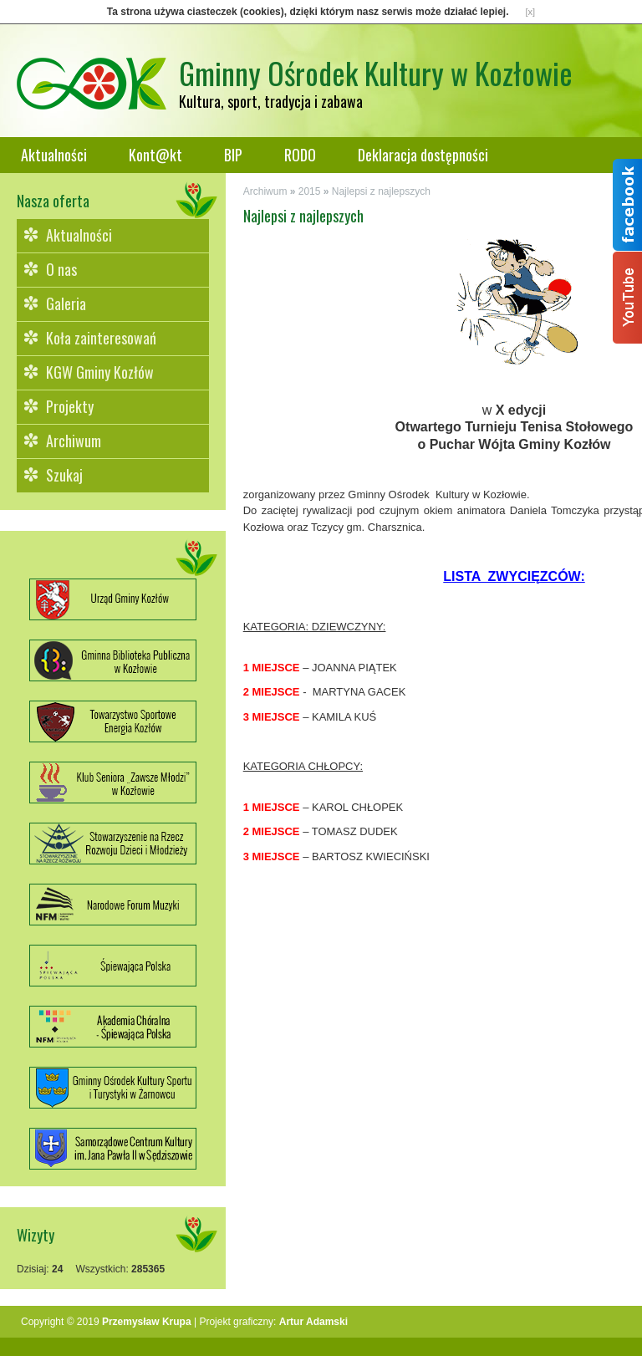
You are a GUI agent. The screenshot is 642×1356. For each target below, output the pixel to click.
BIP (233, 155)
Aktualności (54, 155)
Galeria (66, 303)
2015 (309, 191)
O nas (61, 269)
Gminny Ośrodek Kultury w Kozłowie (376, 72)
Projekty (70, 406)
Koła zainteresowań (101, 338)
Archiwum (73, 440)
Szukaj (64, 475)
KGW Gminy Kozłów (100, 372)
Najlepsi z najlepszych (381, 191)
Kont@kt (155, 155)
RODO (300, 155)
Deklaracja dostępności (423, 155)
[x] (531, 12)
